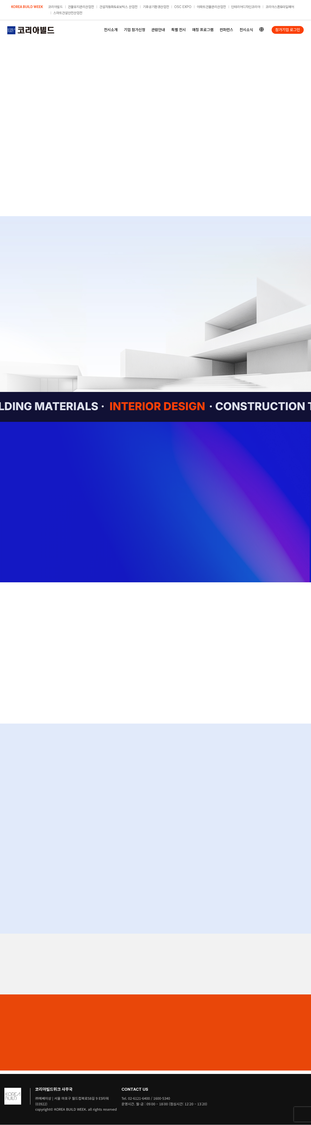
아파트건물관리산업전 (211, 7)
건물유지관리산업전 (81, 7)
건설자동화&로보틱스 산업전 (118, 7)
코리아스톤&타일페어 (280, 7)
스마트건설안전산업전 (67, 13)
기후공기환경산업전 (156, 7)
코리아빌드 (55, 7)
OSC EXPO (182, 7)
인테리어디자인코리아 (245, 7)
